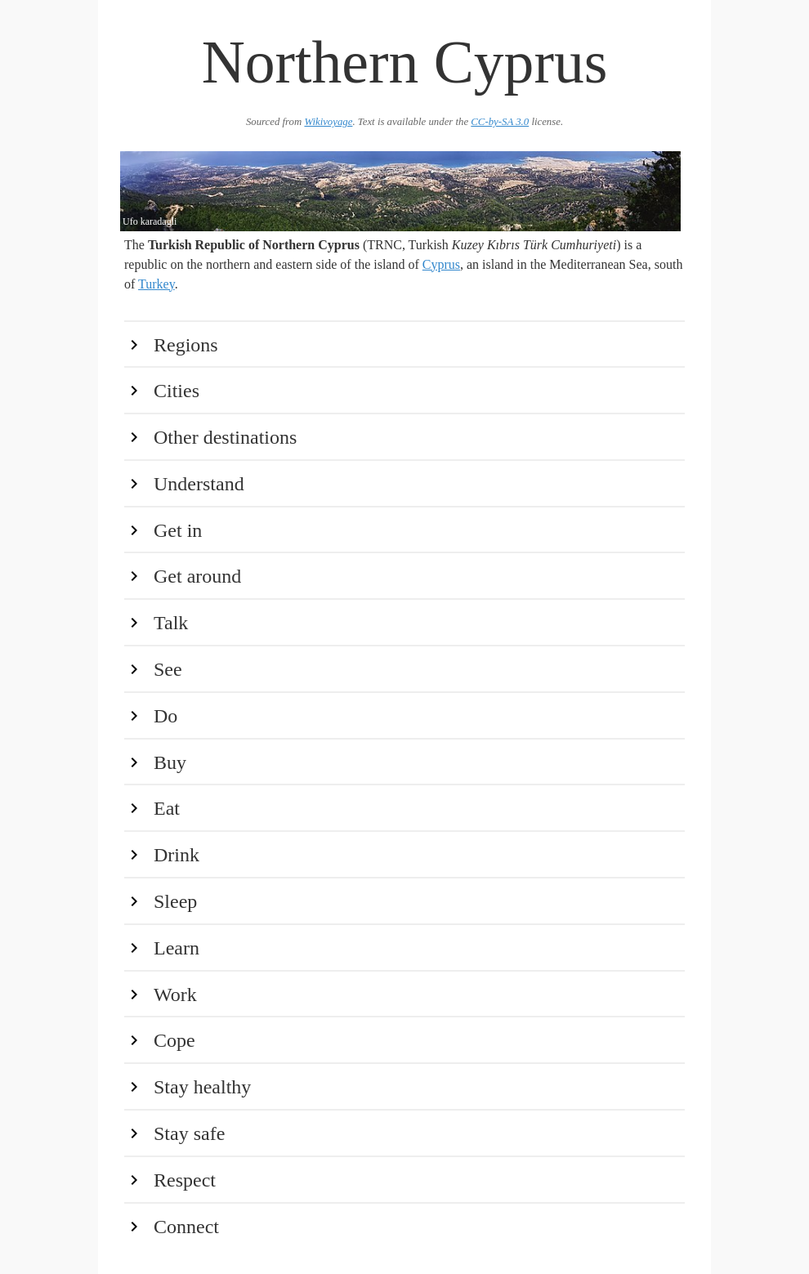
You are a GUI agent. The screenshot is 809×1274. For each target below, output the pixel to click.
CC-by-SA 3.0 (500, 121)
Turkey (156, 284)
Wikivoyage (328, 121)
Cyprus (441, 264)
